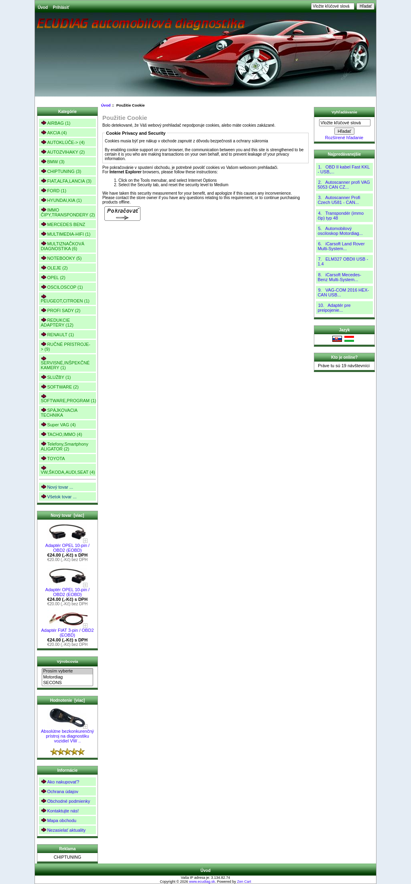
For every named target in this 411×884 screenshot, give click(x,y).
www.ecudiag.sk (202, 882)
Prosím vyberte (67, 671)
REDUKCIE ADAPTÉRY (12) (57, 322)
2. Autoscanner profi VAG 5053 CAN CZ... (343, 184)
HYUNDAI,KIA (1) (61, 200)
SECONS (67, 683)
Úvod (43, 7)
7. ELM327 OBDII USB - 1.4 (342, 261)
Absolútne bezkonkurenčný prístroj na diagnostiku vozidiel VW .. (67, 734)
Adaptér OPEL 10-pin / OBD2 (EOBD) (67, 546)
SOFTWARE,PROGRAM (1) (68, 398)
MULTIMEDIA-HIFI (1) (65, 233)
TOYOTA (53, 458)
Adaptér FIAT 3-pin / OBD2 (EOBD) (67, 630)
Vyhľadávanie (344, 112)
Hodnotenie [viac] (67, 700)
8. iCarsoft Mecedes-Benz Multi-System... (339, 277)
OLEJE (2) (54, 267)
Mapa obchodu (58, 820)
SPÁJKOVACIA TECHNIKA (59, 412)
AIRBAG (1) (55, 122)
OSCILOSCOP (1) (62, 287)
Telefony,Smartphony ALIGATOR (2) (64, 446)
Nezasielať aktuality (63, 830)
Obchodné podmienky (65, 801)
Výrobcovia (67, 661)
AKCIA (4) (54, 132)
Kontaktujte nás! (60, 810)
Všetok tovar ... (58, 496)
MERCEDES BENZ (63, 224)
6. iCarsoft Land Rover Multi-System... (340, 246)
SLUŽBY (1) (56, 377)
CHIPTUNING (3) (61, 171)
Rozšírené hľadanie (344, 137)
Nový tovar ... (57, 486)
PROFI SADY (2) (60, 310)
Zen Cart (244, 882)
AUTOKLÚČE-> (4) (63, 142)
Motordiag (67, 677)
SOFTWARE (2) (59, 386)
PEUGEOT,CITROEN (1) (65, 298)
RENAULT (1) (57, 334)
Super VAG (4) (58, 424)
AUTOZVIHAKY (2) (63, 151)
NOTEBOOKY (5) (61, 258)
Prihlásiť (61, 7)
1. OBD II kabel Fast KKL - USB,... (343, 169)
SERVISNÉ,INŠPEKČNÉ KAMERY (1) (65, 363)
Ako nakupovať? (60, 781)
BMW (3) (52, 161)
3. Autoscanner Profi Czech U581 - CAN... (338, 200)
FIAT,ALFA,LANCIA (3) (66, 180)
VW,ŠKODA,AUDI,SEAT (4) (68, 470)
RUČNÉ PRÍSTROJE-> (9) (65, 346)
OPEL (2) (53, 277)
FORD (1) (53, 190)
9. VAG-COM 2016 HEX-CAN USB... (343, 292)
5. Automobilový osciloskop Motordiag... (340, 231)
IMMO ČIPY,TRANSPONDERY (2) (68, 212)
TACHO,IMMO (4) (61, 434)
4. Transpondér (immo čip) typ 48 (340, 215)
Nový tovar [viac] (67, 515)
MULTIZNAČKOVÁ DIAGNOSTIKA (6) (62, 246)
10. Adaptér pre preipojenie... (333, 307)
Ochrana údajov (59, 791)
